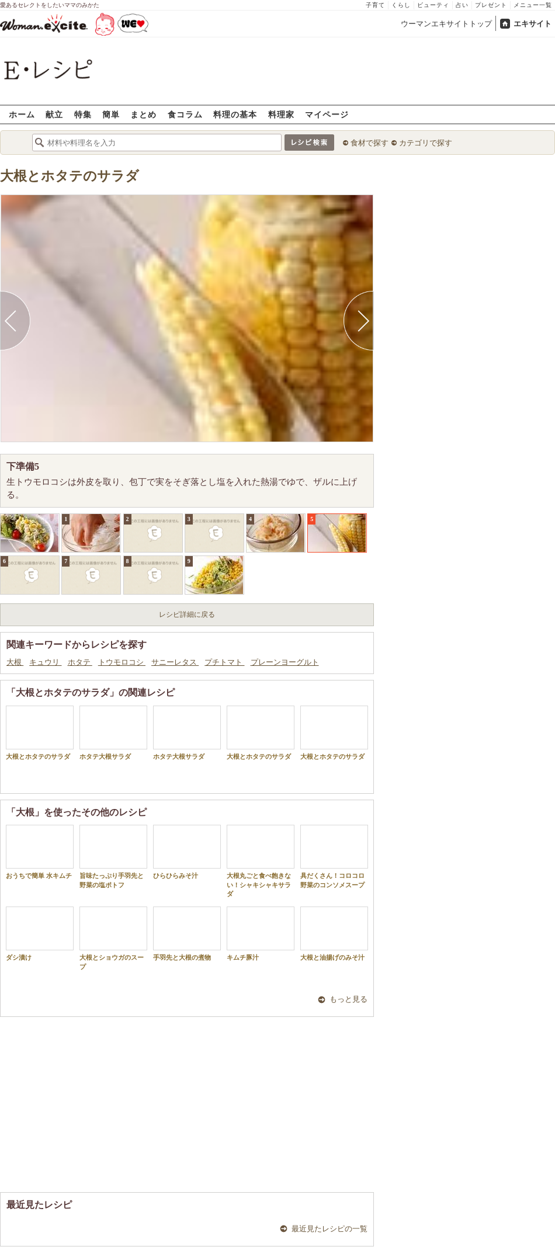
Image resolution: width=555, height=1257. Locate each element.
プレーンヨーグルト (285, 662)
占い (462, 5)
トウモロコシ (121, 662)
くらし (401, 5)
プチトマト (224, 662)
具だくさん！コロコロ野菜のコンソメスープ (334, 856)
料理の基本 (235, 114)
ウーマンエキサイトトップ (446, 23)
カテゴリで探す (425, 142)
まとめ (143, 114)
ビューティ (433, 5)
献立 (54, 114)
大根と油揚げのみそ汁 (334, 934)
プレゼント (491, 5)
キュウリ (45, 662)
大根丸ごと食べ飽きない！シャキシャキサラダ (260, 861)
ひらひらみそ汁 (187, 852)
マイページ (327, 114)
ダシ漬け (40, 934)
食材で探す (369, 142)
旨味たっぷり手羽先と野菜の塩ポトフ (113, 856)
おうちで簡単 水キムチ (40, 852)
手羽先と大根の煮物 (187, 934)
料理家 (281, 114)
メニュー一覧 (533, 5)
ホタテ (80, 662)
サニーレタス (175, 662)
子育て (375, 5)
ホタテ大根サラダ (113, 733)
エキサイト (532, 23)
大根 (14, 662)
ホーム (22, 114)
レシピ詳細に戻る (187, 614)
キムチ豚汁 (260, 934)
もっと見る (348, 999)
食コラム (185, 114)
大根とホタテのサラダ (69, 176)
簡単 (111, 114)
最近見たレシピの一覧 (329, 1228)
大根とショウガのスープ (113, 938)
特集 (83, 114)
